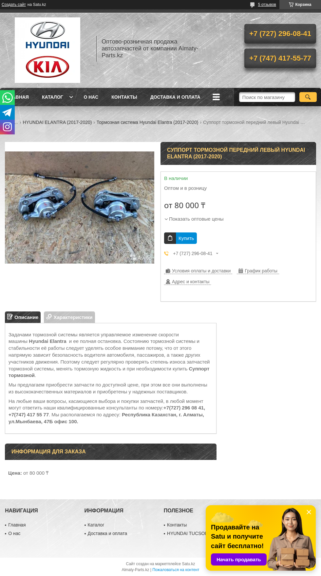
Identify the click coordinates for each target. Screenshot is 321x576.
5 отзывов (267, 4)
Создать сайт (14, 4)
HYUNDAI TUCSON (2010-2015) (201, 533)
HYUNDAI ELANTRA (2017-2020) (57, 122)
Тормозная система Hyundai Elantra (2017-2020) (147, 122)
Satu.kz (188, 564)
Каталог (52, 97)
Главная (18, 97)
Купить (186, 238)
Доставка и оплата (175, 97)
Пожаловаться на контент (175, 569)
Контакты (124, 97)
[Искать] (308, 97)
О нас (91, 97)
